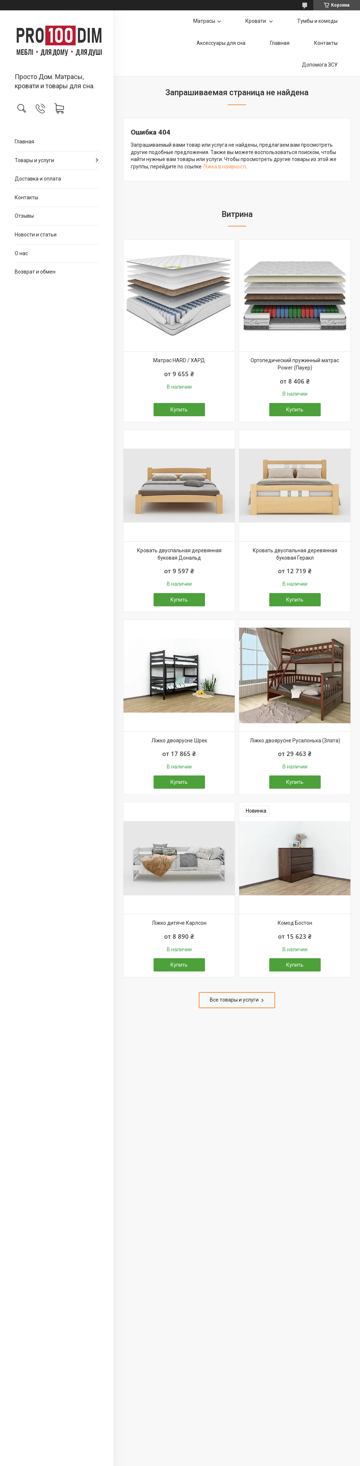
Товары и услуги (34, 160)
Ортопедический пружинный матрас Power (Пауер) (295, 364)
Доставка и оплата (38, 179)
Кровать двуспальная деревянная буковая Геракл (295, 554)
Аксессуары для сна (221, 43)
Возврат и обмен (35, 272)
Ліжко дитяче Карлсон (179, 923)
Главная (24, 142)
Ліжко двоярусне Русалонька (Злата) (295, 740)
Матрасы (204, 21)
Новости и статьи (36, 235)
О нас (21, 253)
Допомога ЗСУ (320, 65)
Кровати (256, 21)
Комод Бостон (295, 923)
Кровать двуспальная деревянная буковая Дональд (179, 554)
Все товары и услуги (234, 1000)
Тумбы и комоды (317, 21)
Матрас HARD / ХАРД (179, 360)
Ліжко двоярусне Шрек (179, 740)
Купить (179, 410)
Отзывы (24, 216)
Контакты (26, 197)
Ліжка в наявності (224, 167)
